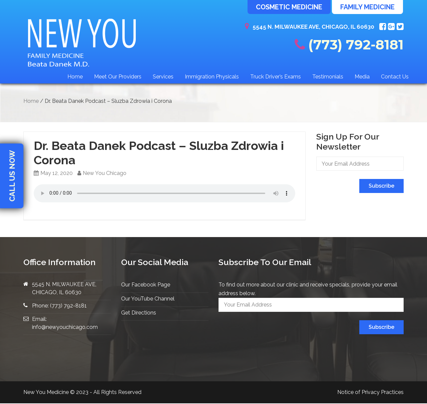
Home (75, 76)
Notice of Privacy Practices (370, 392)
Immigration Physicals (212, 76)
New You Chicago (101, 173)
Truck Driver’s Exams (275, 76)
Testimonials (327, 76)
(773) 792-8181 (349, 44)
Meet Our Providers (117, 76)
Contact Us (395, 76)
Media (362, 76)
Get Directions (138, 313)
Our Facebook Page (145, 284)
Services (163, 76)
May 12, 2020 (53, 173)
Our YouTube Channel (147, 298)
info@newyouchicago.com (65, 327)
